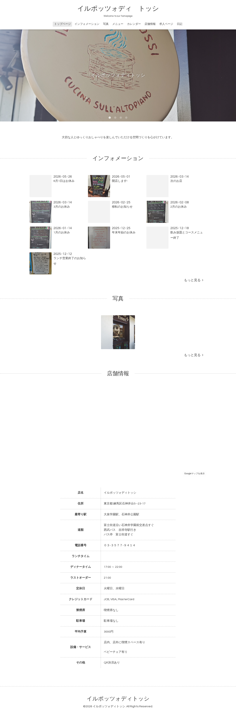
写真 (106, 24)
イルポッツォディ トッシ (118, 8)
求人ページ (166, 24)
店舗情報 (150, 24)
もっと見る (193, 280)
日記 (179, 24)
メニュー (117, 24)
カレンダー (134, 24)
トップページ (62, 24)
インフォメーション (86, 24)
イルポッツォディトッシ (118, 699)
